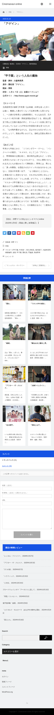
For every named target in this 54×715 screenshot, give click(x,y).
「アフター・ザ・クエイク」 (13, 387)
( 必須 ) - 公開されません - (15, 493)
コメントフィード (8, 687)
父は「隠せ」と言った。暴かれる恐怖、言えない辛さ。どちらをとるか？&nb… (13, 356)
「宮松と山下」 (35, 425)
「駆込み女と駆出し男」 (39, 343)
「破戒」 (8, 343)
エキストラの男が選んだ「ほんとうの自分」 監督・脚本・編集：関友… (39, 437)
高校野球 (37, 252)
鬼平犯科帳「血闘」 (10, 603)
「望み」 (8, 304)
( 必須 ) (7, 485)
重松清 (24, 252)
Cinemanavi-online (24, 712)
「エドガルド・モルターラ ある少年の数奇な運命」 (22, 610)
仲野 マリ (14, 242)
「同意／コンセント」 (11, 596)
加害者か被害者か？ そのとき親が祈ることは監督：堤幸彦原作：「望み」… (13, 315)
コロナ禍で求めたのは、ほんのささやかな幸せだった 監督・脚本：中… (39, 315)
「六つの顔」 (7, 569)
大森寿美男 (47, 250)
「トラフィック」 (9, 576)
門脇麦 (30, 252)
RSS (27, 703)
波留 (14, 252)
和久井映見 (30, 250)
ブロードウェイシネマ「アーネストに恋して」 (19, 590)
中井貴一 (22, 250)
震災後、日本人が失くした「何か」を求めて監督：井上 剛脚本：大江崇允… (13, 397)
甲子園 (19, 252)
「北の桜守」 (9, 425)
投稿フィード (7, 682)
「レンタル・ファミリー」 (12, 556)
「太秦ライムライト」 (38, 385)
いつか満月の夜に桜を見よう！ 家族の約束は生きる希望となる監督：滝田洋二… (13, 438)
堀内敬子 (38, 250)
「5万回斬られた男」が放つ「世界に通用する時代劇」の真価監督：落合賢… (39, 397)
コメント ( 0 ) (7, 466)
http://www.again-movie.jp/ (26, 96)
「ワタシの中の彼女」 (38, 304)
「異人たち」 (7, 620)
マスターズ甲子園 (11, 250)
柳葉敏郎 (8, 252)
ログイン (5, 677)
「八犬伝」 (7, 583)
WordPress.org (7, 692)
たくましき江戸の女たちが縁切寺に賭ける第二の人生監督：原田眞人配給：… (39, 355)
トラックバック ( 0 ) (9, 460)
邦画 (7, 67)
